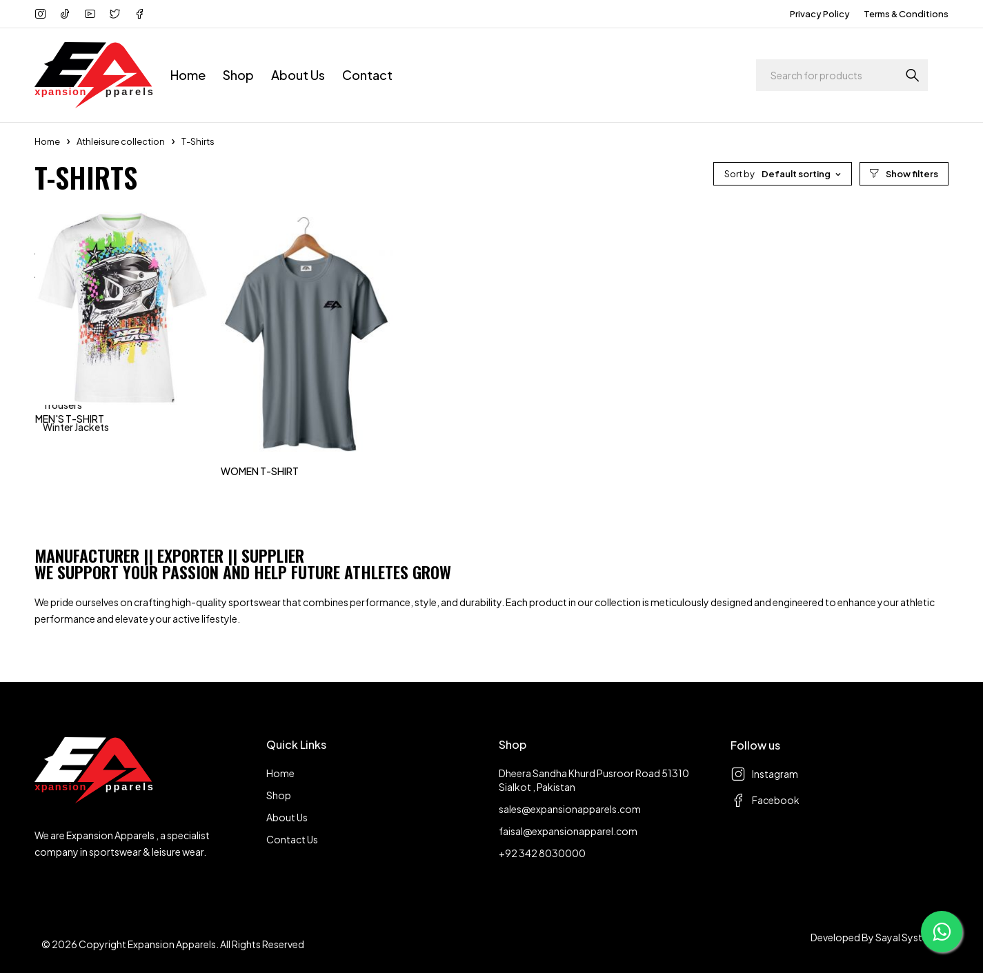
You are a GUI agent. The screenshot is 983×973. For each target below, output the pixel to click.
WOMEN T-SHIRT (260, 471)
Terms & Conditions (906, 13)
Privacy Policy (820, 13)
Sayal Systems (908, 937)
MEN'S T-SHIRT (69, 418)
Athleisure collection (121, 141)
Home (47, 141)
